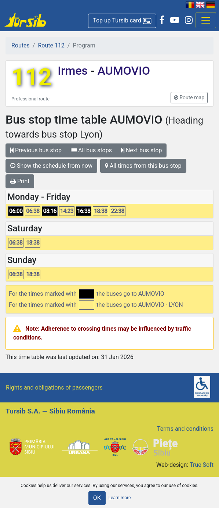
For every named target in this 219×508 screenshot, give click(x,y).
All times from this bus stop (143, 165)
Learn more (120, 497)
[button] (122, 21)
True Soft (201, 464)
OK (97, 497)
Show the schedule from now (51, 165)
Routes (20, 45)
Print (19, 181)
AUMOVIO (122, 71)
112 (31, 77)
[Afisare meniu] (206, 20)
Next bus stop (141, 150)
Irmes (74, 71)
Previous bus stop (36, 150)
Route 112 (51, 45)
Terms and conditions (185, 428)
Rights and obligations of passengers (54, 387)
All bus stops (91, 150)
